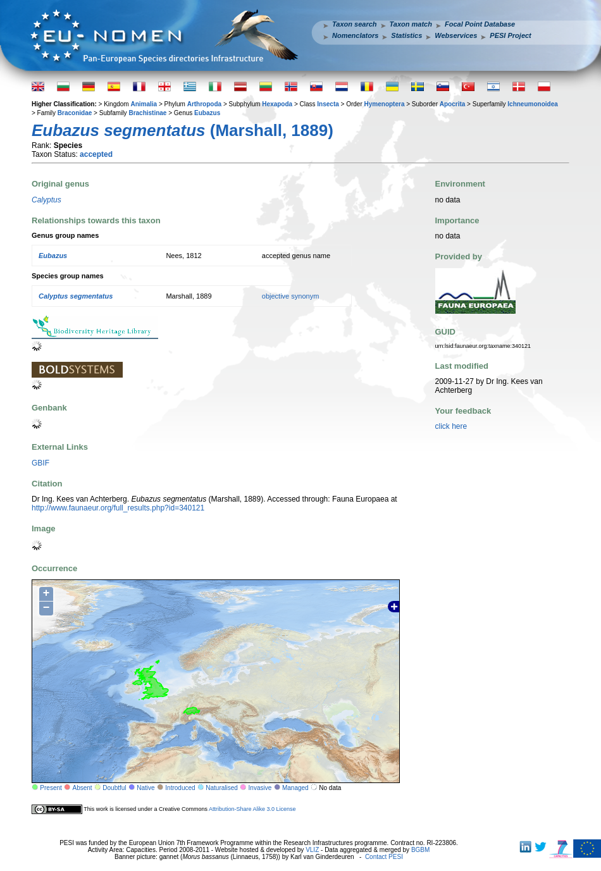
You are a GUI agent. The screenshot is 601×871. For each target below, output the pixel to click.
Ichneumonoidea (532, 104)
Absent (82, 787)
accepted (96, 154)
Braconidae (75, 112)
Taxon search (354, 24)
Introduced (180, 787)
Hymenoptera (384, 104)
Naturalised (222, 787)
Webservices (456, 35)
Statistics (406, 35)
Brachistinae (147, 112)
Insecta (327, 104)
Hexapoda (277, 104)
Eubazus (207, 112)
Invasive (260, 787)
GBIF (40, 463)
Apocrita (453, 104)
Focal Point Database (480, 24)
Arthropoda (204, 104)
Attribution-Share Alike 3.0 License (252, 809)
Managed (295, 787)
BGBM (420, 849)
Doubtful (114, 787)
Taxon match (411, 24)
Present (50, 787)
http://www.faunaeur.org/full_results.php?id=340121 (118, 507)
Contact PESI (384, 856)
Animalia (143, 104)
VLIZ (312, 849)
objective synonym (290, 296)
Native (145, 787)
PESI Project (510, 35)
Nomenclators (355, 35)
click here (451, 426)
